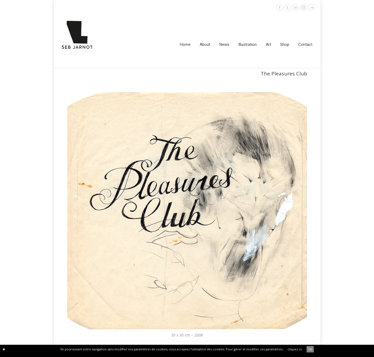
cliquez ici (295, 349)
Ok (310, 349)
